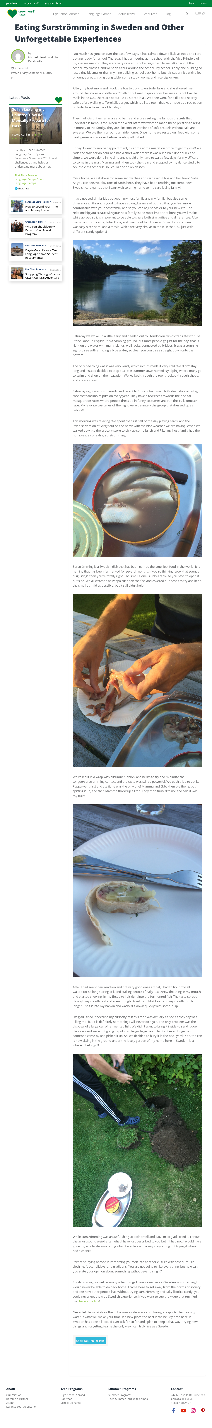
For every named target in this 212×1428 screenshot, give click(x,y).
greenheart (12, 3)
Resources (149, 14)
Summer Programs (122, 1389)
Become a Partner (17, 1399)
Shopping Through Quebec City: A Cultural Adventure (43, 276)
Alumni (10, 1402)
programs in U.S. (32, 3)
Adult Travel (126, 14)
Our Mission (13, 1395)
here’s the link (89, 1301)
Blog (168, 14)
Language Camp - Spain (30, 179)
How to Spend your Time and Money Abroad (41, 208)
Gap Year (66, 1399)
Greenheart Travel (35, 222)
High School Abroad (66, 14)
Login (191, 3)
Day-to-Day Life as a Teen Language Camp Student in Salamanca (42, 253)
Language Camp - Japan (38, 202)
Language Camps (99, 14)
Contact (177, 1389)
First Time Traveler (27, 175)
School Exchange (71, 1402)
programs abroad (53, 3)
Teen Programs (72, 1389)
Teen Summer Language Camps (128, 1399)
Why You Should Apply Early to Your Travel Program (40, 230)
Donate (203, 3)
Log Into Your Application (21, 1406)
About (10, 1389)
